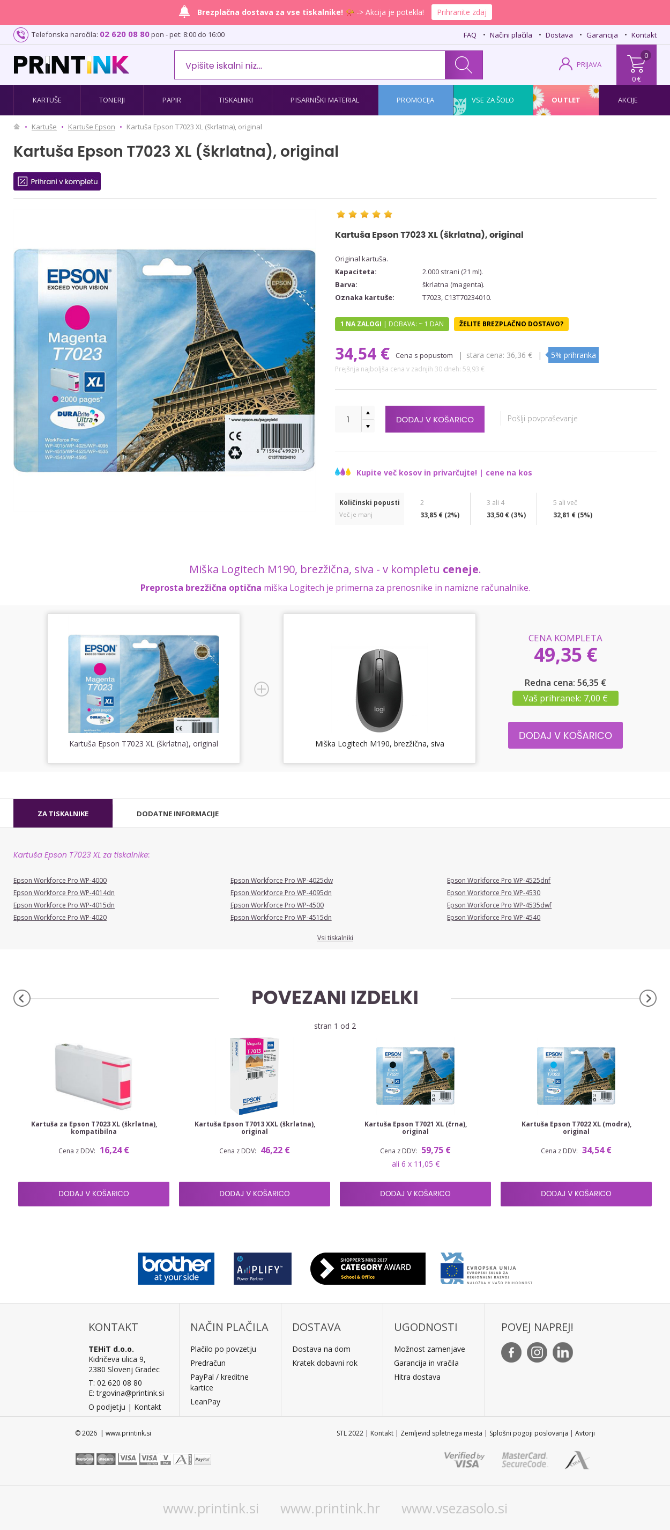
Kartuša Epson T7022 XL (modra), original (576, 1128)
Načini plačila (511, 35)
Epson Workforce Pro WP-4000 (60, 880)
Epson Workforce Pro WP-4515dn (281, 917)
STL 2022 (350, 1433)
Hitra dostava (417, 1377)
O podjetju (106, 1407)
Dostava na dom (321, 1349)
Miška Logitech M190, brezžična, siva (379, 743)
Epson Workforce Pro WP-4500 (277, 905)
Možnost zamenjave (429, 1349)
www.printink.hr (330, 1508)
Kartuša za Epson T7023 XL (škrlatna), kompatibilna (94, 1128)
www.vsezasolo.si (454, 1508)
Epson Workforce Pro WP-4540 (493, 917)
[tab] (63, 813)
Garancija (602, 35)
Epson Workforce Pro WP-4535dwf (499, 905)
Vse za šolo (493, 100)
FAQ (470, 35)
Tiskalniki (236, 100)
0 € (636, 79)
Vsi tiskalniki (335, 937)
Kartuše (47, 100)
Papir (172, 100)
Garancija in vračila (426, 1363)
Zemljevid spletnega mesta (441, 1433)
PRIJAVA (589, 64)
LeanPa (203, 1401)
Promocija (415, 100)
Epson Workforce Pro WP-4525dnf (498, 880)
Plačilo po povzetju (223, 1349)
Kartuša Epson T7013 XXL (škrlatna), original (255, 1128)
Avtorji (585, 1433)
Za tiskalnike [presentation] (63, 813)
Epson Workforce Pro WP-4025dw (281, 880)
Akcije (628, 100)
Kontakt (644, 35)
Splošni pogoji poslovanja (528, 1433)
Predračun (208, 1363)
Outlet (566, 100)
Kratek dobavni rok (325, 1363)
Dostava (559, 35)
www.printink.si (211, 1508)
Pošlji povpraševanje (558, 418)
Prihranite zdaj (462, 12)
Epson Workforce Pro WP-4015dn (64, 905)
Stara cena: (486, 355)
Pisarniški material (325, 100)
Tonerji (112, 100)
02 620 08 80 (125, 33)
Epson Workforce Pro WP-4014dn (64, 892)
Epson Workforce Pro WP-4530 (493, 892)
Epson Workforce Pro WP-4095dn (281, 892)
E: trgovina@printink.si (126, 1393)
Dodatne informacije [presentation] (178, 813)
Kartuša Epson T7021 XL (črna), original (415, 1128)
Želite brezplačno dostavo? (511, 323)
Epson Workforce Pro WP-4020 (60, 917)
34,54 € (364, 353)
